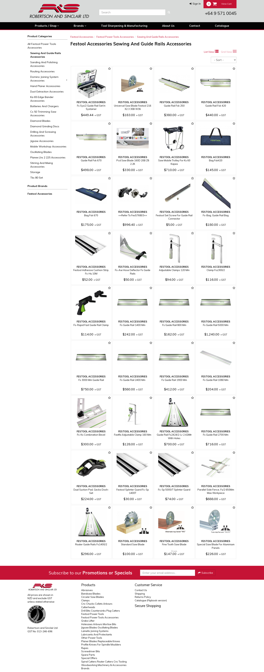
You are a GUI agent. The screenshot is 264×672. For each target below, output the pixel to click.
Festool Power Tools (92, 613)
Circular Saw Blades (92, 596)
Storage (35, 172)
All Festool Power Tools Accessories (41, 45)
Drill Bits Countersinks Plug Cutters (100, 610)
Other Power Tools (91, 637)
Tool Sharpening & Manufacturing (124, 25)
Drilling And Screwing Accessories (43, 133)
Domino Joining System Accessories (48, 78)
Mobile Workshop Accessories (48, 146)
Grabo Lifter (88, 620)
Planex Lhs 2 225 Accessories (47, 157)
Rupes (84, 648)
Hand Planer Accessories (45, 86)
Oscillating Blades (41, 152)
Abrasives (87, 590)
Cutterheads (88, 607)
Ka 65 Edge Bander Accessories (42, 98)
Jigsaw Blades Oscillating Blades (99, 627)
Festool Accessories (39, 193)
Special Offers (89, 658)
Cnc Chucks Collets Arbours (96, 603)
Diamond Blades (40, 120)
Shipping (140, 593)
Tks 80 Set (36, 177)
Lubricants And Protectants (96, 634)
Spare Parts (88, 654)
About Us (168, 25)
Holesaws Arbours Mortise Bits (98, 624)
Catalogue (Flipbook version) (151, 600)
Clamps (85, 600)
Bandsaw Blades (90, 593)
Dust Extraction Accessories (47, 91)
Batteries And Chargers (44, 106)
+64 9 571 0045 (220, 13)
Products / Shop (47, 25)
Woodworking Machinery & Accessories (103, 665)
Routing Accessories (42, 71)
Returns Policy (143, 596)
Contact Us (141, 590)
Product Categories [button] (39, 36)
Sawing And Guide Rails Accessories (45, 54)
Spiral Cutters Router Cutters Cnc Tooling (104, 661)
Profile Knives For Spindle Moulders (101, 644)
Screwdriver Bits (90, 651)
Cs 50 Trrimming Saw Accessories (43, 113)
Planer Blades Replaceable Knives (100, 641)
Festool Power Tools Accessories (115, 36)
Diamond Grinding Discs (44, 126)
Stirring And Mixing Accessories (41, 164)
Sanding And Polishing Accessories (44, 64)
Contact (194, 25)
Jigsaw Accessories (42, 141)
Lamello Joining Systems (95, 631)
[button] (195, 3)
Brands (80, 25)
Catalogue (222, 25)
